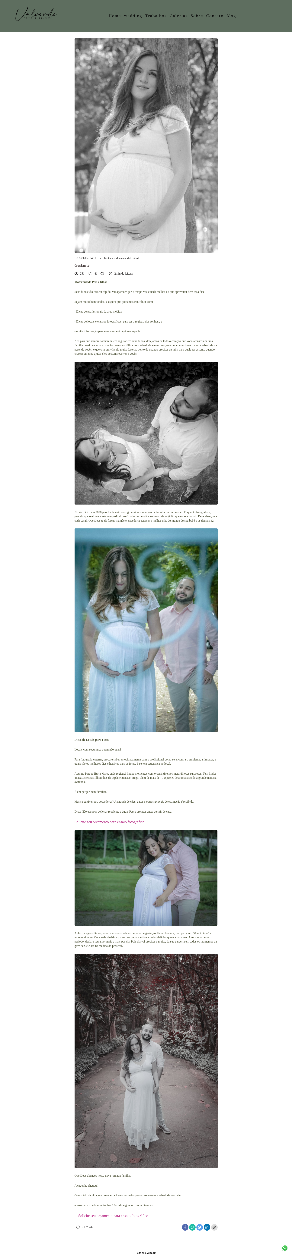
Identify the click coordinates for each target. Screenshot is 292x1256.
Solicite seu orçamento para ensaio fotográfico (110, 822)
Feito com (146, 1252)
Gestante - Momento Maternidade (122, 258)
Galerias (179, 15)
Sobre (197, 15)
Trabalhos (156, 15)
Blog (231, 15)
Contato (215, 15)
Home (115, 15)
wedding (133, 15)
